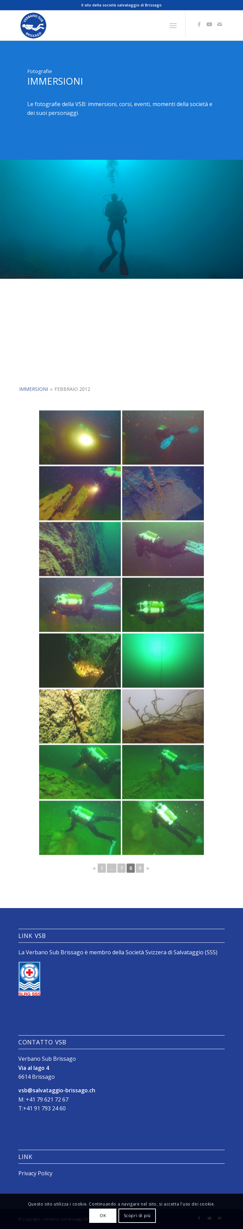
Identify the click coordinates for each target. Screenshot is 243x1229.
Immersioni (33, 442)
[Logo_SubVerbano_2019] (101, 25)
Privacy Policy (35, 1173)
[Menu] (173, 26)
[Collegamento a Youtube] (209, 24)
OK (103, 1215)
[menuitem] (173, 26)
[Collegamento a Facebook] (199, 24)
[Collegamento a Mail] (219, 24)
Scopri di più (137, 1215)
